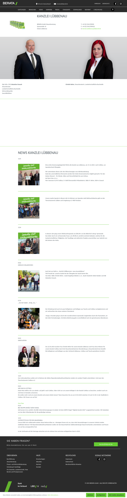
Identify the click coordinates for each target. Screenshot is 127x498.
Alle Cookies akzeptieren (116, 495)
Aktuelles (39, 462)
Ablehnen (90, 495)
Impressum (98, 3)
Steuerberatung (11, 462)
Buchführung (10, 459)
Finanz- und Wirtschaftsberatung (16, 464)
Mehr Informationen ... (53, 495)
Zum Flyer (21, 403)
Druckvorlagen (40, 459)
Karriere (38, 464)
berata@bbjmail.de (106, 444)
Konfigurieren (101, 495)
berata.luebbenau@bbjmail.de (91, 29)
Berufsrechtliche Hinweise (73, 464)
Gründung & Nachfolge (14, 467)
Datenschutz (106, 3)
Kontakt (38, 467)
